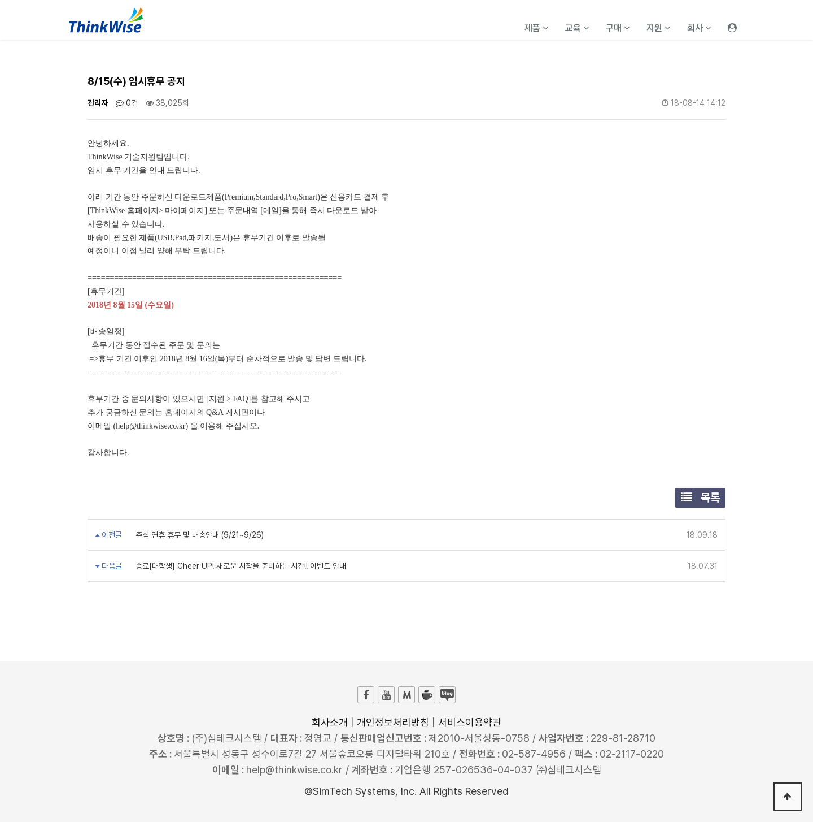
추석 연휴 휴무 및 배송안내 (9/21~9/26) (198, 534)
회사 (699, 28)
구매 (618, 28)
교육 (577, 28)
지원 (658, 28)
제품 (536, 28)
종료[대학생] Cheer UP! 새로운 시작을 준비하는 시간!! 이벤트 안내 (239, 565)
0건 (127, 102)
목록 (700, 497)
